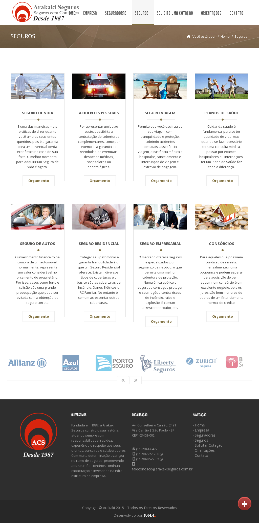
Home (71, 13)
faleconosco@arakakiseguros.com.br (162, 469)
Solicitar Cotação (208, 445)
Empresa (90, 13)
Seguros (142, 13)
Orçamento (38, 180)
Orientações (211, 13)
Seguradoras (116, 13)
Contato (236, 13)
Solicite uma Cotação (175, 13)
